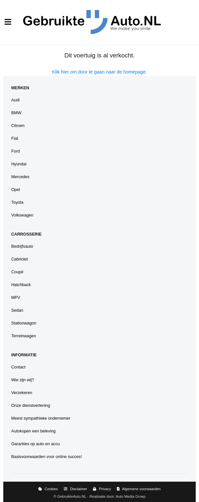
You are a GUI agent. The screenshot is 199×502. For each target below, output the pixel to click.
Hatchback (21, 284)
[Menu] (8, 22)
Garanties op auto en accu (35, 444)
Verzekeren (21, 392)
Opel (15, 189)
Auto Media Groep (130, 496)
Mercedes (20, 177)
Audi (15, 100)
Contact (18, 367)
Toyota (17, 202)
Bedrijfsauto (22, 246)
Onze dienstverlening (30, 405)
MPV (15, 297)
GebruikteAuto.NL (71, 496)
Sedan (17, 310)
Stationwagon (23, 323)
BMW (16, 113)
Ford (15, 151)
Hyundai (18, 164)
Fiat (14, 138)
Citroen (18, 125)
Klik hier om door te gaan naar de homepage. (99, 71)
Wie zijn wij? (22, 380)
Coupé (17, 272)
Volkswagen (22, 215)
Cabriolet (19, 259)
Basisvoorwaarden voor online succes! (46, 456)
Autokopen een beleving (33, 431)
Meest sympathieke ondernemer (40, 418)
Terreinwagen (23, 336)
